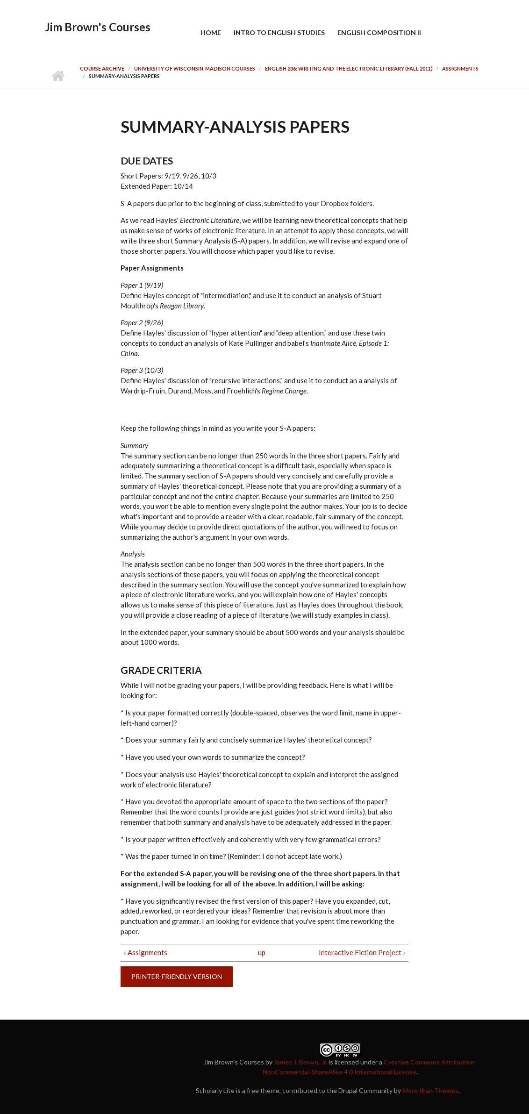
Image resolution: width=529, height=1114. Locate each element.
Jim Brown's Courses (97, 27)
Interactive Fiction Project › (362, 952)
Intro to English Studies (279, 32)
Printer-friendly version (176, 976)
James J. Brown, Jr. (300, 1062)
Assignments (460, 68)
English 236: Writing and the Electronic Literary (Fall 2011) (349, 68)
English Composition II (379, 32)
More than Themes (430, 1090)
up (261, 952)
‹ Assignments (145, 952)
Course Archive (102, 68)
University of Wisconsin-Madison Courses (194, 68)
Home (210, 32)
